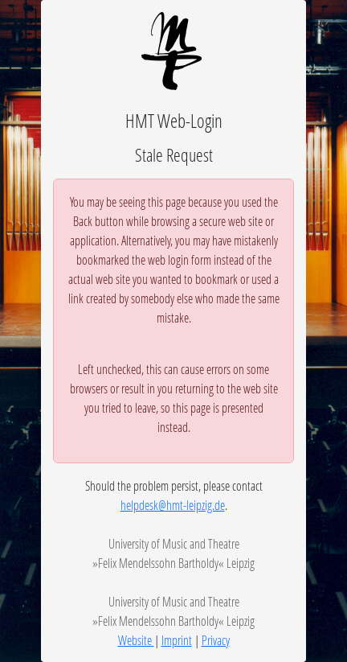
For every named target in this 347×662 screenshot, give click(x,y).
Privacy (216, 639)
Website (136, 639)
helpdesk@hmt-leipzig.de (172, 504)
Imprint (176, 639)
